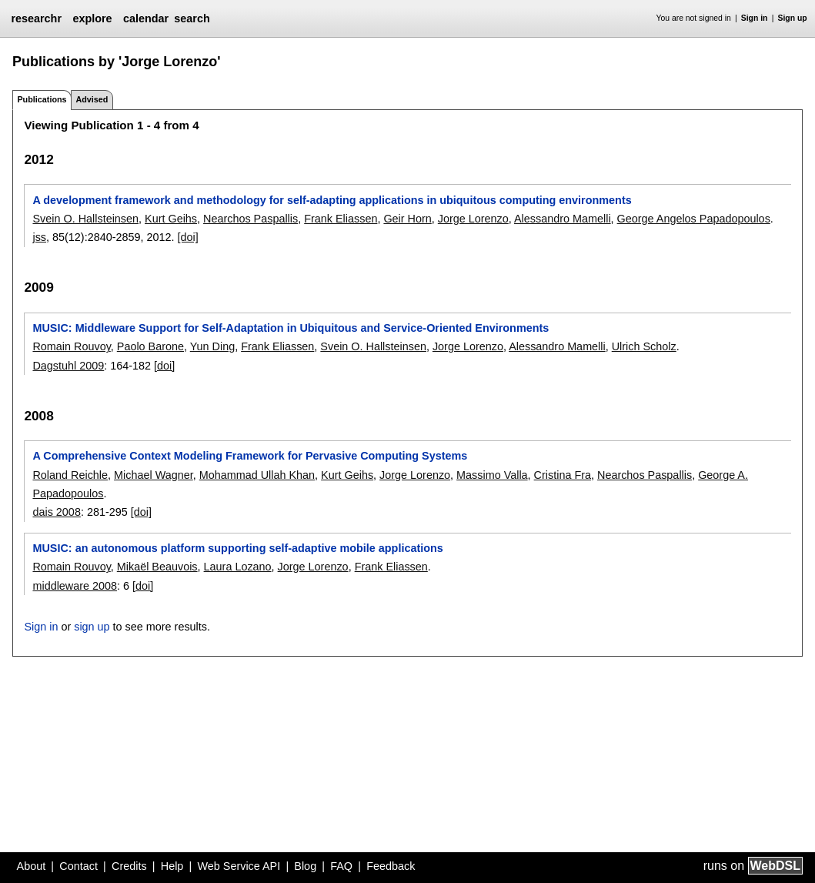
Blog (305, 866)
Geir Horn (407, 218)
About (31, 866)
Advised (91, 99)
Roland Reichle (70, 475)
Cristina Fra (562, 475)
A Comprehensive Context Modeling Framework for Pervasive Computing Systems (249, 456)
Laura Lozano (238, 566)
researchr (36, 18)
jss (39, 237)
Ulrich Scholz (644, 346)
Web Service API (238, 866)
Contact (78, 866)
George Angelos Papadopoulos (693, 218)
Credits (129, 866)
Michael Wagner (153, 475)
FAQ (341, 866)
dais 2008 (56, 512)
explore (92, 18)
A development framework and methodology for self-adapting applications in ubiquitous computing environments (331, 200)
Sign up (792, 18)
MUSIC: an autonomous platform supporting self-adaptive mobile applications (237, 548)
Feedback (390, 866)
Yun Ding (212, 346)
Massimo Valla (492, 475)
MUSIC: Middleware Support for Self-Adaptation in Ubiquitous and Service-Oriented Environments (290, 328)
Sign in (754, 18)
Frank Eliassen (340, 218)
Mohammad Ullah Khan (257, 475)
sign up (91, 626)
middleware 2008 (74, 586)
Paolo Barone (150, 346)
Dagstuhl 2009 (68, 366)
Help (172, 866)
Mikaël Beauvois (157, 566)
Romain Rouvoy (71, 346)
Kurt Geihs (171, 218)
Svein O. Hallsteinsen (85, 218)
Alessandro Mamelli (562, 218)
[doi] (188, 237)
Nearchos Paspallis (250, 218)
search (191, 18)
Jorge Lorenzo (473, 218)
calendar (146, 18)
